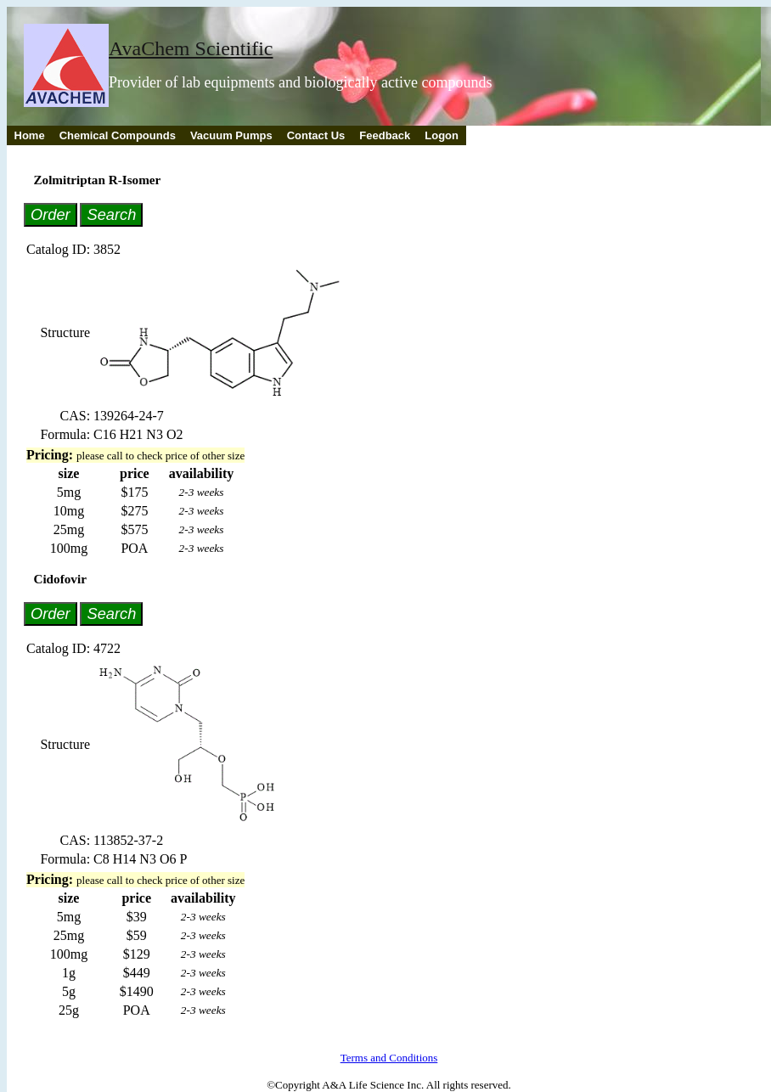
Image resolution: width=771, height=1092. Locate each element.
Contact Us (316, 135)
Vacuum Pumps (231, 135)
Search (111, 214)
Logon (442, 135)
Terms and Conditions (389, 1057)
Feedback (384, 135)
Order (50, 214)
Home (29, 135)
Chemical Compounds (117, 135)
